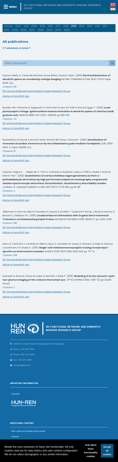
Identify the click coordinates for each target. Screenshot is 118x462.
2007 (32, 30)
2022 (18, 26)
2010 (6, 30)
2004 (58, 30)
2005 (49, 30)
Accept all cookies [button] (107, 451)
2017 (58, 26)
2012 (97, 26)
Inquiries (15, 393)
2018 (50, 26)
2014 (81, 26)
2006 (41, 30)
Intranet (15, 436)
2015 (73, 26)
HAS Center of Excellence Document (28, 431)
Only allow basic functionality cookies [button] (91, 451)
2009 (15, 30)
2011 (104, 26)
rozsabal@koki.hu (21, 365)
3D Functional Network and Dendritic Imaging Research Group (62, 7)
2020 (34, 26)
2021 (26, 26)
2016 (66, 26)
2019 (42, 26)
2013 (89, 26)
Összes (8, 26)
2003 (67, 30)
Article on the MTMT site (16, 96)
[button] (69, 454)
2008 (23, 30)
